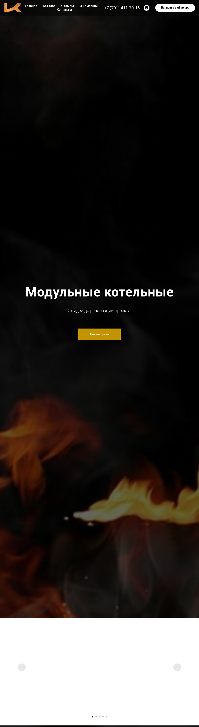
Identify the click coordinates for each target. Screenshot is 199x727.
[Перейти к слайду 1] (92, 716)
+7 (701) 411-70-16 (122, 7)
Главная (31, 6)
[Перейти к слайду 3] (99, 716)
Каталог (49, 6)
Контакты (64, 9)
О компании (89, 6)
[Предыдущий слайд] (22, 667)
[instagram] (146, 8)
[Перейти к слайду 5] (106, 716)
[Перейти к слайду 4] (103, 716)
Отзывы (67, 6)
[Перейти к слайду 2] (96, 716)
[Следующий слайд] (177, 667)
